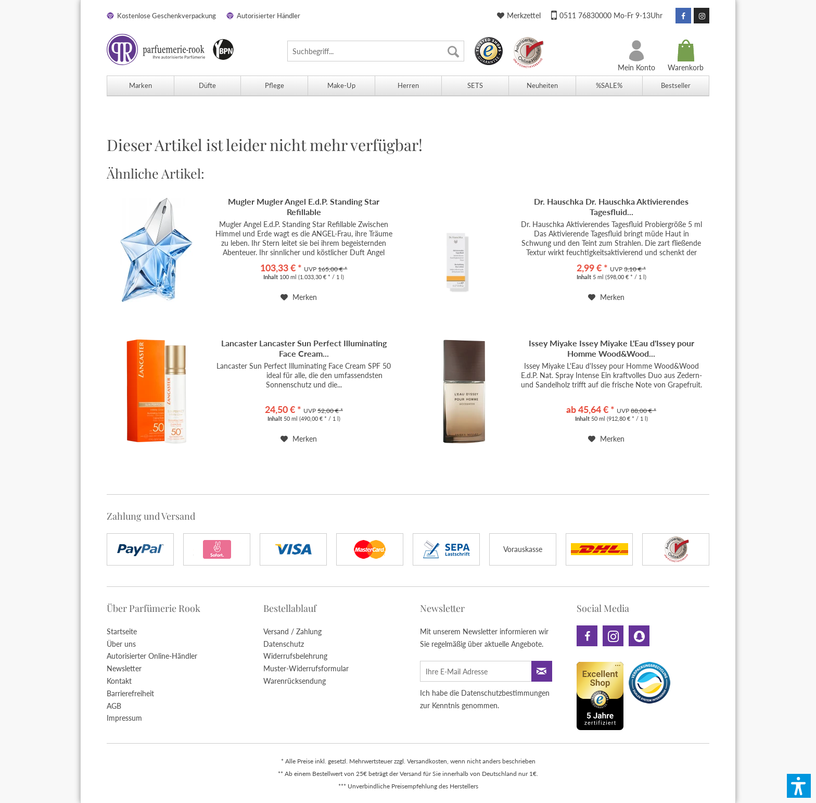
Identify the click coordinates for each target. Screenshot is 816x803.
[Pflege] (274, 86)
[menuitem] (375, 51)
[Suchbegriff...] (375, 51)
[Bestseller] (675, 86)
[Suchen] (453, 51)
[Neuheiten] (542, 86)
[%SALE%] (609, 86)
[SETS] (474, 86)
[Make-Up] (341, 86)
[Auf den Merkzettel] (298, 297)
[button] (799, 786)
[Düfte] (207, 86)
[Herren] (408, 86)
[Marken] (140, 86)
